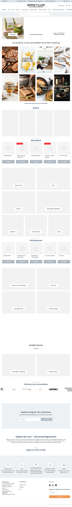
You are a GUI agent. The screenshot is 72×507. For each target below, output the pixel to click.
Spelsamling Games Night (34, 256)
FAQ (20, 489)
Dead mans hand (18, 308)
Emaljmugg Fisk (7, 155)
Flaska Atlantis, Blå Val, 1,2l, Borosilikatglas (21, 157)
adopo (59, 231)
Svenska (67, 1)
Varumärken (69, 9)
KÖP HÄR (36, 348)
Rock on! (53, 285)
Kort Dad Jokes (63, 155)
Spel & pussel (33, 9)
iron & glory (18, 185)
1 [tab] (34, 165)
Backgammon (7, 255)
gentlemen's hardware (53, 208)
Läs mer (8, 161)
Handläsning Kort (35, 155)
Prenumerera (46, 419)
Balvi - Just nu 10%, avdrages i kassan (59, 33)
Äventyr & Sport (43, 9)
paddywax (13, 34)
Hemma (18, 9)
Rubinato (13, 231)
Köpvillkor (21, 487)
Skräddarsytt (56, 9)
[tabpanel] (8, 152)
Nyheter (4, 9)
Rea (50, 9)
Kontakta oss (4, 1)
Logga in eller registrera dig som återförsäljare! (36, 103)
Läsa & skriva (25, 9)
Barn (13, 9)
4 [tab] (37, 448)
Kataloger (61, 9)
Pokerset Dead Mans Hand (21, 256)
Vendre (68, 504)
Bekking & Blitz (53, 371)
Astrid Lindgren (53, 308)
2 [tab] (36, 165)
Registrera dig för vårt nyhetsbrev (59, 489)
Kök (9, 9)
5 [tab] (38, 448)
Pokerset (61, 255)
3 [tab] (37, 165)
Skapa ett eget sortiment (18, 285)
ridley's (19, 208)
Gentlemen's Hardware (36, 34)
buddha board (36, 231)
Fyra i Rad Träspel (50, 255)
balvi (53, 185)
